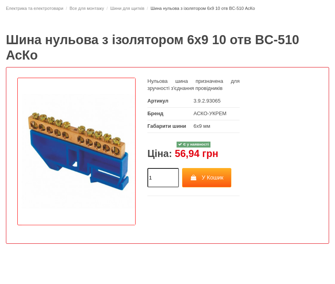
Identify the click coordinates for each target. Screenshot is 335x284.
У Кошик (206, 177)
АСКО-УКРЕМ (210, 113)
